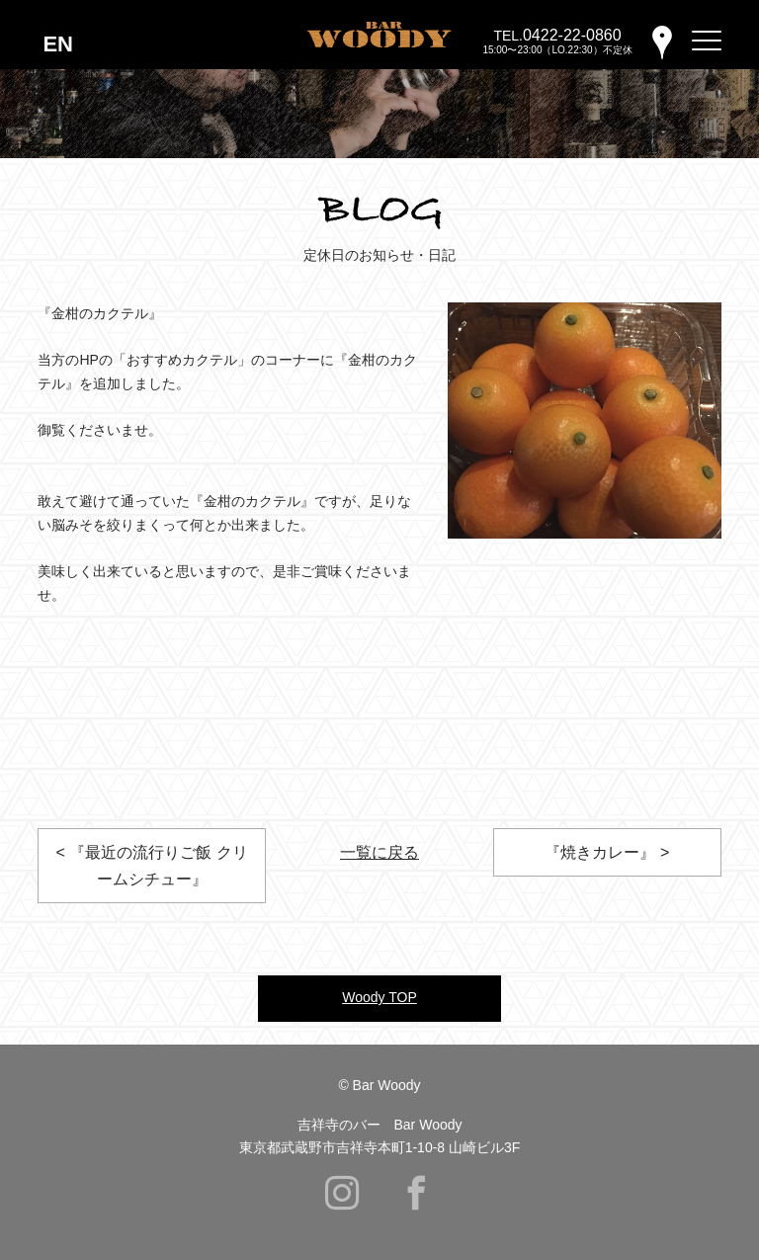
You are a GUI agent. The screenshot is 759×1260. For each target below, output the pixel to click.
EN (57, 44)
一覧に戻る (379, 852)
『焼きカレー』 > (607, 852)
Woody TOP (379, 997)
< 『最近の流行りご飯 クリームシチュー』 (151, 865)
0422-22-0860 (572, 35)
